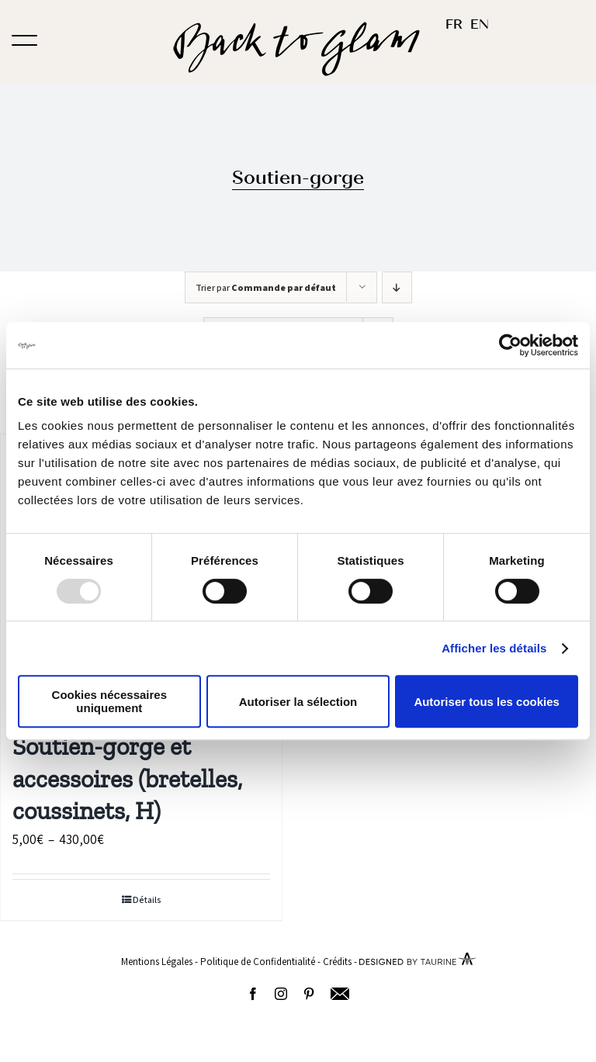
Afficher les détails (494, 648)
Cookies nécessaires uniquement (109, 701)
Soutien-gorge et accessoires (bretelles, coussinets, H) (127, 778)
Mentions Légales (156, 961)
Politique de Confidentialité (257, 961)
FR (454, 24)
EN (479, 24)
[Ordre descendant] (397, 287)
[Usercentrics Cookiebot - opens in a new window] (510, 345)
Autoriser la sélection (298, 701)
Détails (147, 899)
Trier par (266, 287)
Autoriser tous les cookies (487, 701)
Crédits (337, 961)
